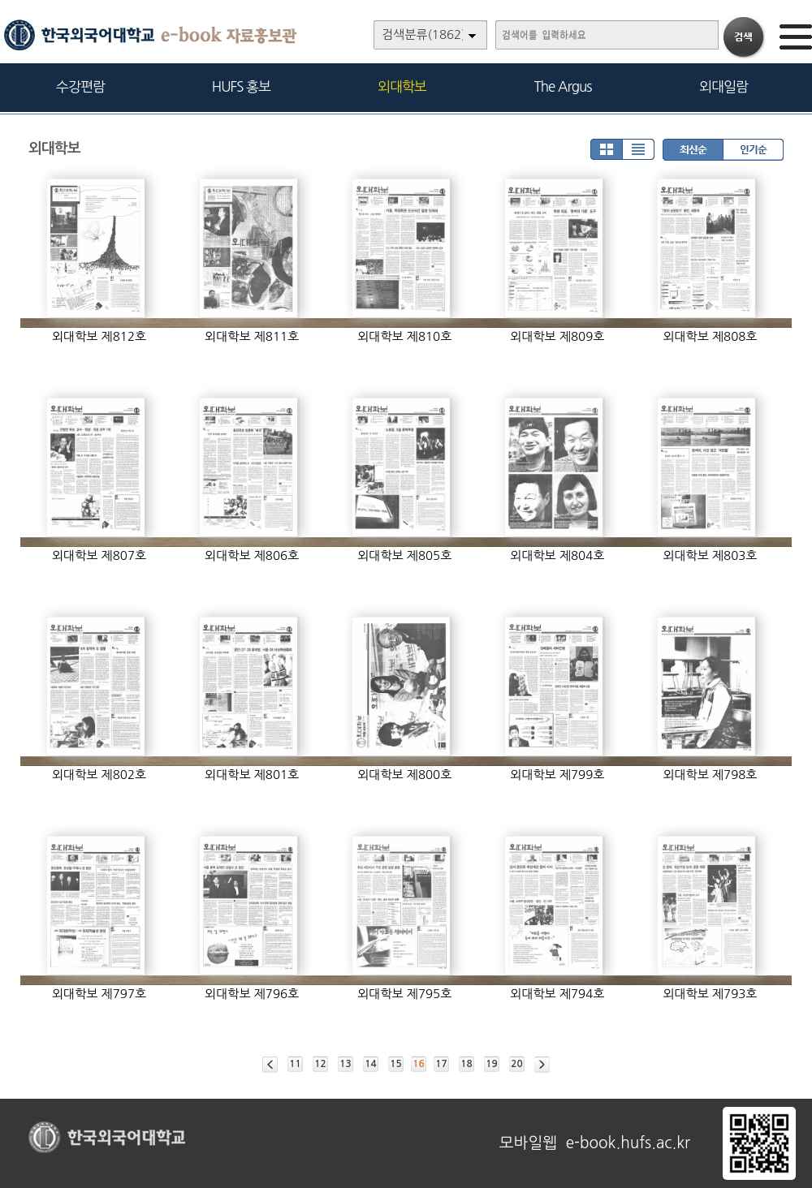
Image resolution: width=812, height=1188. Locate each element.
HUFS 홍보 (241, 86)
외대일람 (723, 86)
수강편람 (80, 86)
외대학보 (402, 86)
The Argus (563, 86)
